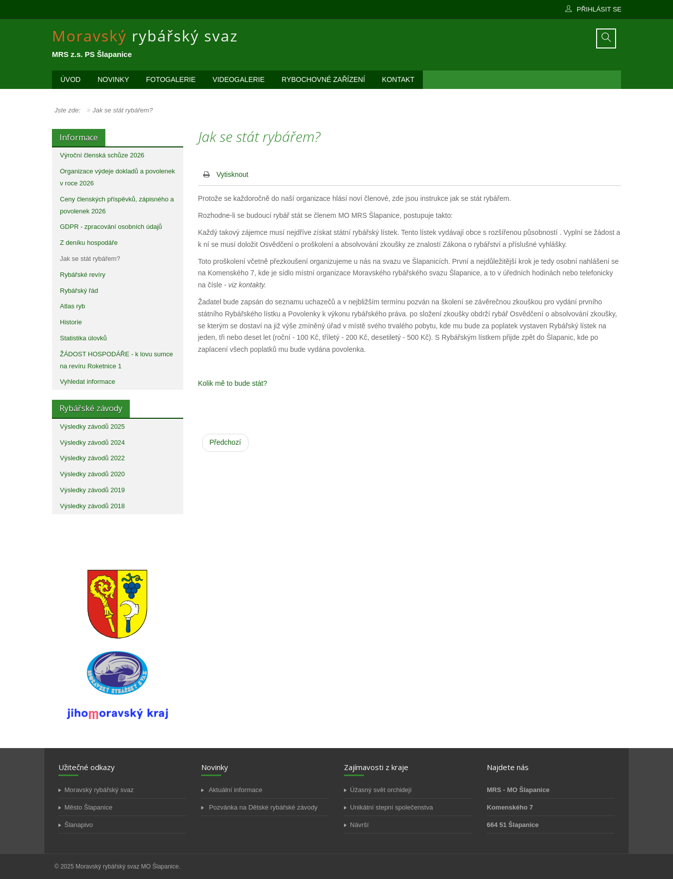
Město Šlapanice (88, 807)
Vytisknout (232, 174)
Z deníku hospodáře (89, 242)
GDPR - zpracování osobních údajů (111, 226)
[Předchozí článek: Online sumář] (225, 443)
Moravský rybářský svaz (99, 790)
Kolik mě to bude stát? (233, 383)
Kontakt (398, 79)
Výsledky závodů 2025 (92, 426)
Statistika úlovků (83, 338)
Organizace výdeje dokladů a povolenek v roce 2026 (117, 177)
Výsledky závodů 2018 (92, 506)
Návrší (359, 825)
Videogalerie (239, 79)
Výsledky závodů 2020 (92, 474)
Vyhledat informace (87, 381)
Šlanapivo (78, 825)
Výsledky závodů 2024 (92, 442)
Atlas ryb (72, 306)
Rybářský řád (79, 290)
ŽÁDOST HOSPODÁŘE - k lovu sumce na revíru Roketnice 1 (116, 360)
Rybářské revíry (82, 274)
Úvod (70, 79)
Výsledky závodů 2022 (92, 458)
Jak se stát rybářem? (90, 258)
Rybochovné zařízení (323, 79)
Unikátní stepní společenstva (391, 807)
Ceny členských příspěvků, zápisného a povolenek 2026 (117, 205)
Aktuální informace (235, 790)
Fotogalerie (170, 79)
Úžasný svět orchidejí (381, 790)
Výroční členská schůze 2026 (102, 155)
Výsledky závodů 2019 (92, 490)
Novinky (113, 79)
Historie (71, 322)
